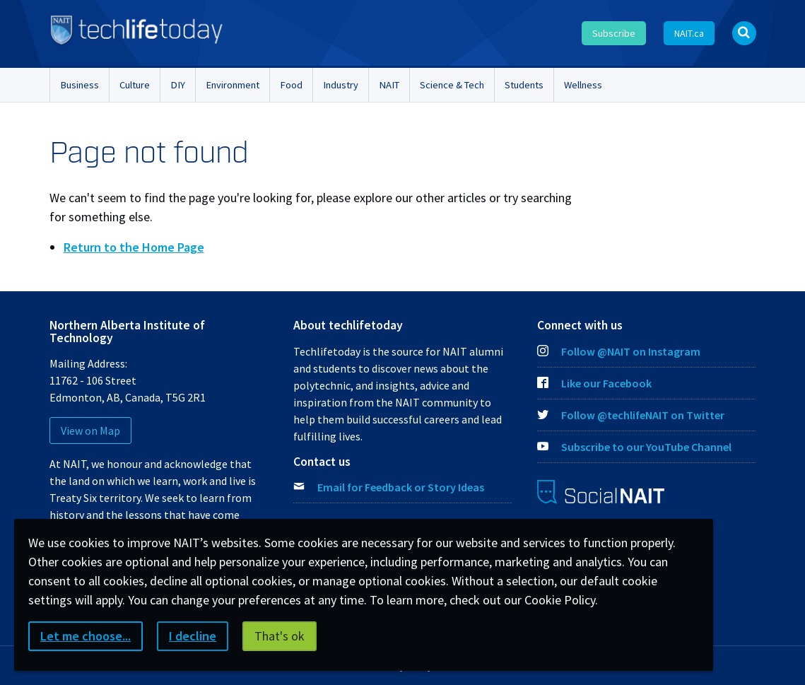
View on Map (90, 430)
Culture (134, 84)
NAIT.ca (689, 33)
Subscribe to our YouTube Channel (634, 447)
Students (524, 84)
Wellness (583, 84)
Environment (232, 84)
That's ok (279, 636)
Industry (340, 84)
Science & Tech (452, 84)
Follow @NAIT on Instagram (618, 351)
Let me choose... (85, 636)
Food (291, 84)
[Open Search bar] (744, 33)
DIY (177, 84)
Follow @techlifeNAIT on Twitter (630, 415)
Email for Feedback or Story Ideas (400, 487)
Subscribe (613, 33)
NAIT (389, 84)
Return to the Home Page (134, 247)
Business (79, 84)
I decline (192, 636)
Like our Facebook (594, 383)
